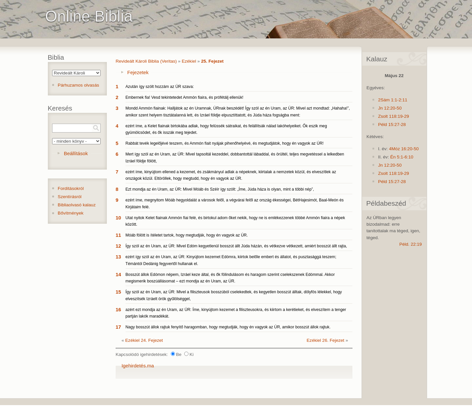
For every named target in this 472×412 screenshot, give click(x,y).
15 (118, 292)
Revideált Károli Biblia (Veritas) (146, 61)
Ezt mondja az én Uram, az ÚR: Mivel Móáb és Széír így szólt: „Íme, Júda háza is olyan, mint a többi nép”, (220, 189)
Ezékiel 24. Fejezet (144, 340)
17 (118, 327)
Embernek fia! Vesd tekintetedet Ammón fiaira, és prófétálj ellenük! (185, 97)
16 (118, 309)
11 (118, 235)
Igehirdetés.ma (138, 365)
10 (118, 217)
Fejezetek (137, 72)
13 (118, 256)
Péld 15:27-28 (392, 124)
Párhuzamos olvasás (78, 85)
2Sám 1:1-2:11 (392, 99)
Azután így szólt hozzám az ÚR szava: (160, 86)
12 (118, 246)
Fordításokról (71, 188)
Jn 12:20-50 (390, 108)
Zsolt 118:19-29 (393, 116)
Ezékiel (189, 61)
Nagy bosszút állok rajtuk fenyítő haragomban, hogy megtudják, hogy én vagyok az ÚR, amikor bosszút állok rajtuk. (228, 327)
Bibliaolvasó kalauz (77, 204)
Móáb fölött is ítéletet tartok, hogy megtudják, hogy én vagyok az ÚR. (187, 235)
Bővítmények (71, 213)
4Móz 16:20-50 (404, 148)
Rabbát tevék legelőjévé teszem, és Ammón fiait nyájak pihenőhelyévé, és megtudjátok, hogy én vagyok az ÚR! (225, 143)
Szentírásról (70, 196)
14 (118, 274)
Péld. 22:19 (410, 244)
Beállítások (76, 153)
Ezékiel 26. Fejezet (325, 340)
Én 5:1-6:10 (401, 156)
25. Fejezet (212, 61)
